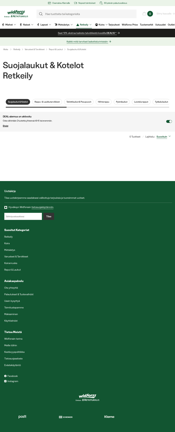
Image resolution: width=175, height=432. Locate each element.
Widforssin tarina (13, 338)
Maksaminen (11, 314)
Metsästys (9, 249)
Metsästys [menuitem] (63, 24)
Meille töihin (10, 345)
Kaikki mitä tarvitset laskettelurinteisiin (87, 41)
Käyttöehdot (11, 320)
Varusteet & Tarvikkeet (35, 49)
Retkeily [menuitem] (84, 24)
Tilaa (48, 216)
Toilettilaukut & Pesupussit (78, 102)
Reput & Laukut (56, 49)
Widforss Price (129, 24)
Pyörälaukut (122, 102)
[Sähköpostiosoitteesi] (23, 216)
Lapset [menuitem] (44, 24)
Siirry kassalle (164, 13)
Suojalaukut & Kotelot (76, 49)
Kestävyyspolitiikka (14, 352)
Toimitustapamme (14, 307)
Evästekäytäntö (12, 365)
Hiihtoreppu (103, 102)
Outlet (171, 24)
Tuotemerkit (147, 24)
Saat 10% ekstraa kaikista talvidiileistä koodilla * (87, 33)
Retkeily (16, 49)
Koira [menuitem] (101, 24)
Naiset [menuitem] (26, 24)
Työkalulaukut (161, 102)
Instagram (13, 381)
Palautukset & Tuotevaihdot (18, 294)
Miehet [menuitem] (8, 24)
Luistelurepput (141, 102)
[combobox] (164, 136)
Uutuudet (160, 24)
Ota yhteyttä (11, 287)
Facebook (13, 376)
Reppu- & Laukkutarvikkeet (47, 102)
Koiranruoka (10, 263)
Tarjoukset (114, 24)
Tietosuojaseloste (13, 358)
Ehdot (84, 126)
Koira (7, 243)
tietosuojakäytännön (42, 207)
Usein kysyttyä (12, 301)
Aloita (8, 49)
